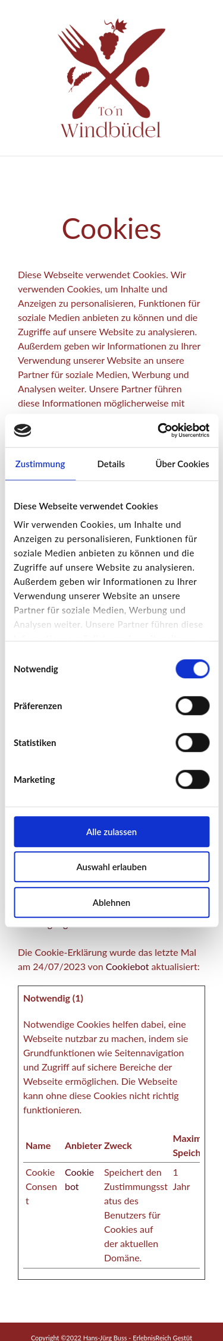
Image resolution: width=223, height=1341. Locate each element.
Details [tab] (111, 463)
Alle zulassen (111, 831)
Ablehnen (112, 902)
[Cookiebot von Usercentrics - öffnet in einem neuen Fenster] (158, 430)
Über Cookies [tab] (182, 463)
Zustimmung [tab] (40, 463)
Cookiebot (127, 966)
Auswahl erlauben (111, 866)
